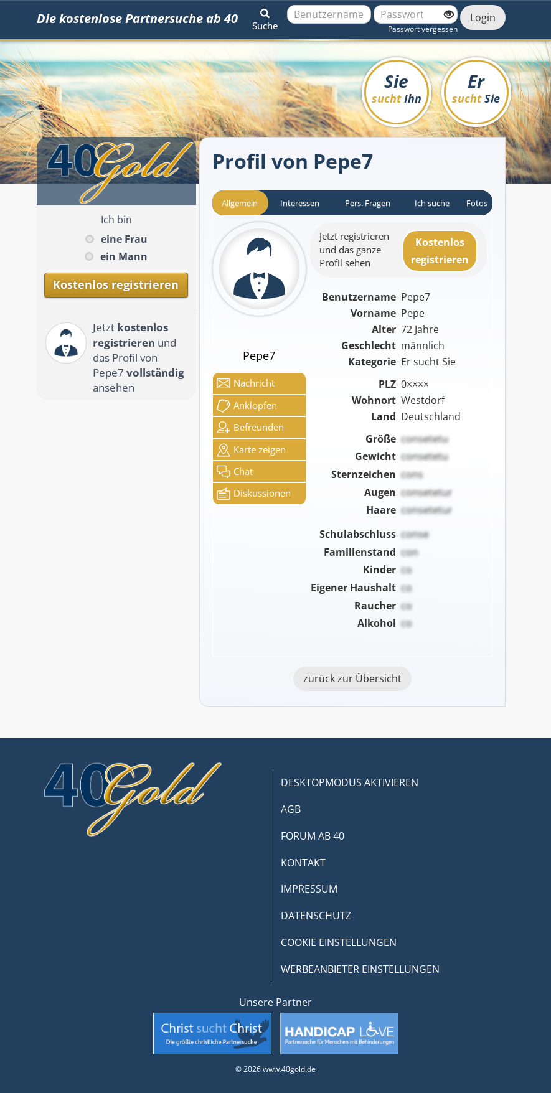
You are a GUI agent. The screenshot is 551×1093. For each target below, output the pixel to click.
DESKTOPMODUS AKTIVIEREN (349, 782)
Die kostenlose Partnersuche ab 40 (137, 18)
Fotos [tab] (476, 203)
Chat (235, 472)
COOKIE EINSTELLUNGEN (339, 942)
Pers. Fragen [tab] (367, 203)
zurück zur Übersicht (352, 678)
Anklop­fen (247, 406)
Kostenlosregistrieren (440, 250)
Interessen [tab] (299, 203)
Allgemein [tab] (240, 203)
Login (483, 17)
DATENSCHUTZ (316, 915)
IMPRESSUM (309, 889)
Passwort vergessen (423, 29)
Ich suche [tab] (432, 203)
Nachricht (246, 383)
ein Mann (124, 256)
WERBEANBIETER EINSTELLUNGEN (360, 969)
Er (476, 87)
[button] (265, 17)
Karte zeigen (251, 450)
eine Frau (124, 239)
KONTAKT (303, 863)
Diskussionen (254, 493)
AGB (291, 809)
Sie (396, 87)
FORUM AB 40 (312, 836)
